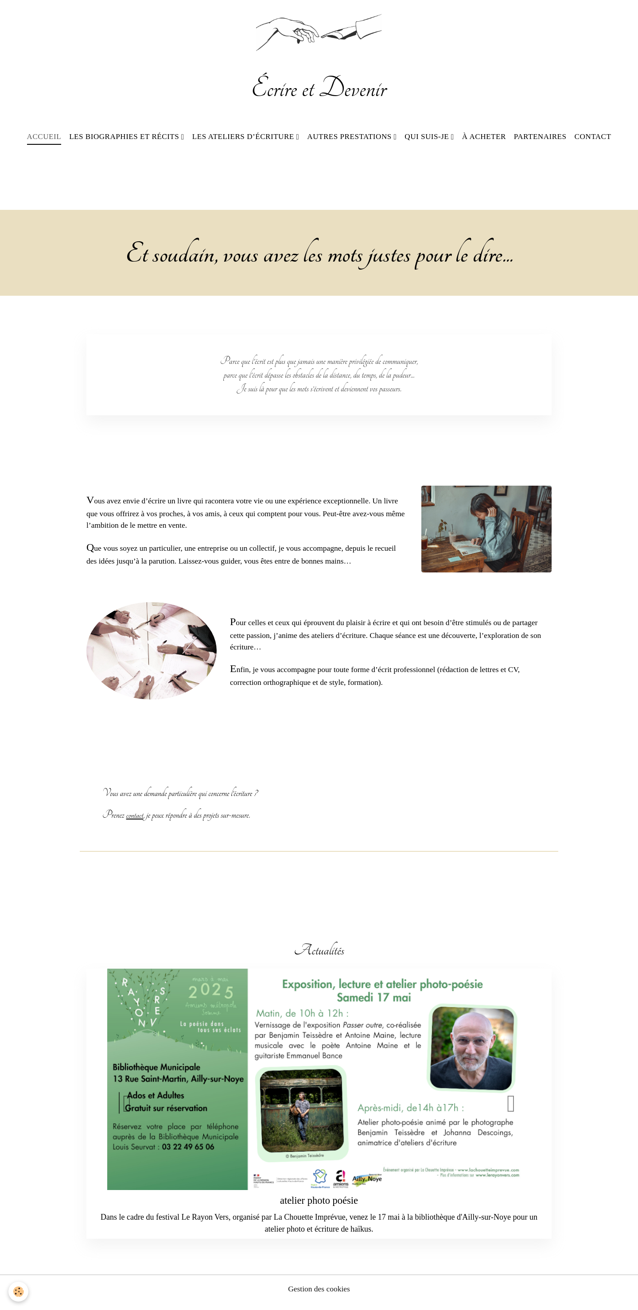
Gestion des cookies (319, 1295)
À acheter (484, 138)
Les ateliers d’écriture (244, 138)
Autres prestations (350, 138)
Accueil (44, 138)
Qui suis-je (428, 138)
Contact (593, 138)
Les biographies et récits (125, 138)
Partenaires (540, 138)
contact (135, 821)
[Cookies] (19, 1292)
